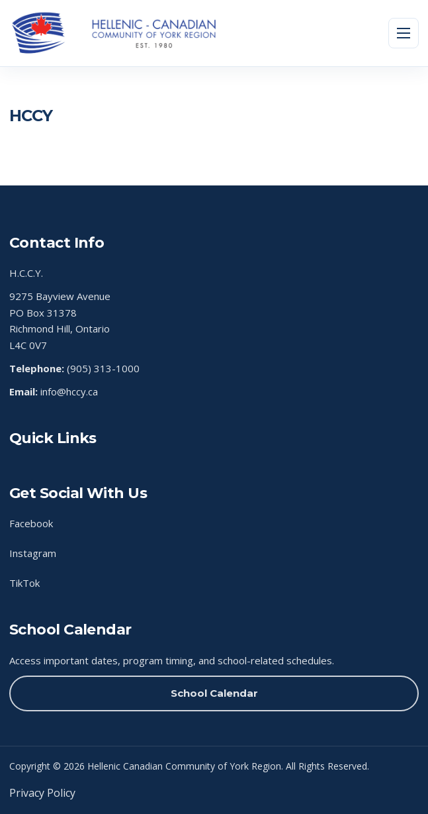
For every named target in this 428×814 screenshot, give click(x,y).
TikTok (24, 582)
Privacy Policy (42, 793)
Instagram (32, 553)
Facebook (31, 523)
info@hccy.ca (69, 391)
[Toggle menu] (403, 33)
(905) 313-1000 (103, 368)
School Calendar (214, 693)
